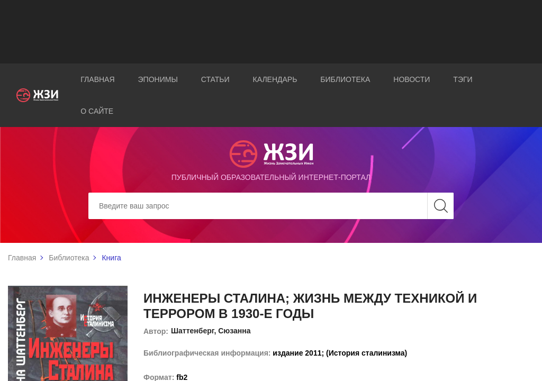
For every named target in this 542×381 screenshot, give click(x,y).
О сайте (96, 111)
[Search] (271, 206)
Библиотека (345, 79)
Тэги (462, 79)
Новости (411, 79)
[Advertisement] (271, 31)
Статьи (215, 79)
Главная (97, 79)
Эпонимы (158, 79)
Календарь (275, 79)
